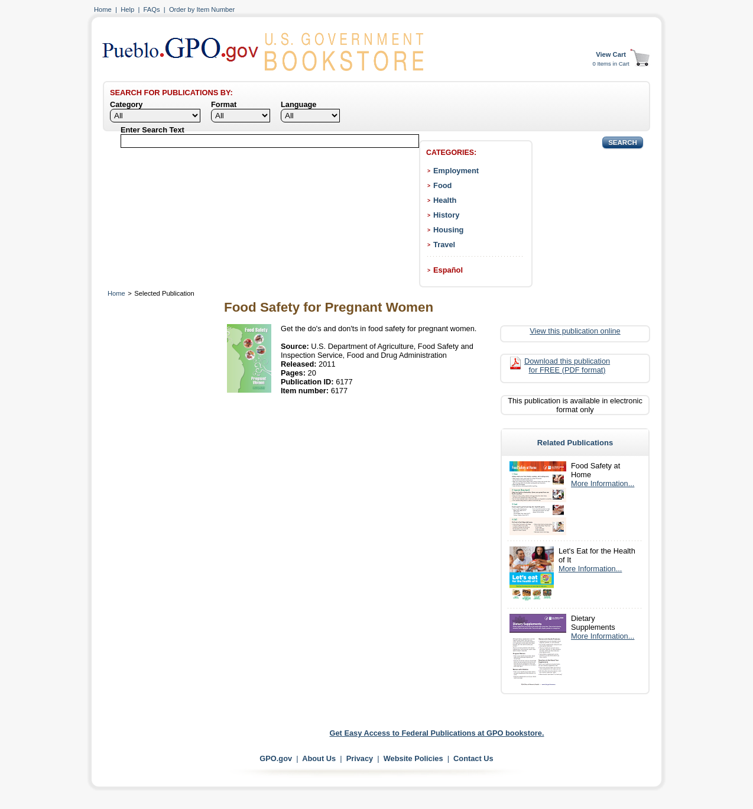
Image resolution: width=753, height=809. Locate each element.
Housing (448, 229)
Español (448, 270)
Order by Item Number (202, 9)
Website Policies (413, 758)
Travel (444, 244)
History (446, 215)
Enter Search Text (152, 129)
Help (127, 9)
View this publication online (575, 330)
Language (298, 104)
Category (126, 104)
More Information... (602, 483)
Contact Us (473, 758)
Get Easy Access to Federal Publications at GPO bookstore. (437, 733)
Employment (456, 170)
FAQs (152, 9)
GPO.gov (275, 758)
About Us (319, 758)
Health (444, 200)
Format (223, 104)
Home (103, 9)
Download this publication (567, 365)
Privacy (360, 758)
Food (442, 185)
